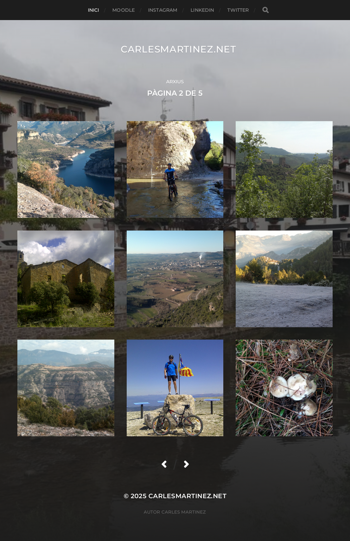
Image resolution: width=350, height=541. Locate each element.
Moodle (123, 10)
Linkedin (202, 10)
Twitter (238, 10)
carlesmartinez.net (178, 49)
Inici (93, 10)
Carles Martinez (183, 512)
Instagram (162, 10)
